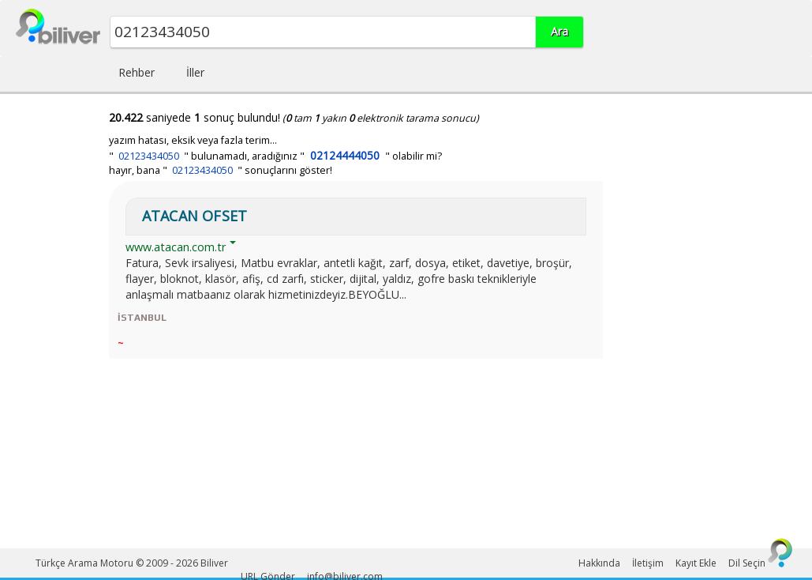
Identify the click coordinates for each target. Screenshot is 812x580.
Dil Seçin (746, 563)
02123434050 (148, 156)
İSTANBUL (142, 317)
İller (195, 72)
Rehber (136, 72)
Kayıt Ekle (696, 563)
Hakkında (599, 563)
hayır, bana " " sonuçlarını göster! (220, 170)
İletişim (648, 563)
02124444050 (345, 155)
